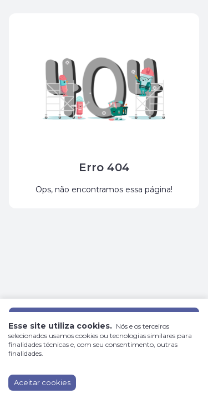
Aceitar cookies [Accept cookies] (42, 382)
